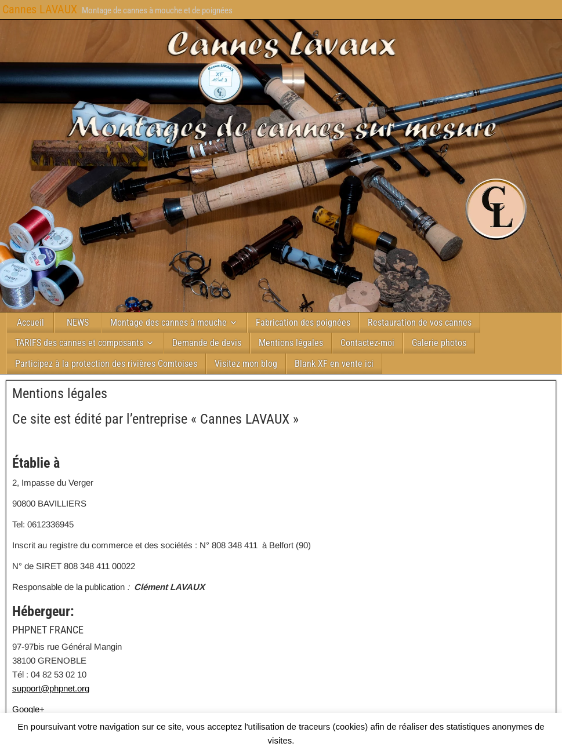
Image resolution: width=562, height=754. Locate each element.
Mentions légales (291, 342)
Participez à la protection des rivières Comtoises (106, 363)
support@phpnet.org (50, 688)
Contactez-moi (367, 342)
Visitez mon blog (246, 363)
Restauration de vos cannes (420, 322)
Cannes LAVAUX (39, 9)
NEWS (78, 322)
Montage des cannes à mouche (168, 322)
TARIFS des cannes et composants (79, 342)
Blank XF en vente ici (334, 363)
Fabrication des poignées (303, 322)
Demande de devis (206, 342)
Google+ (28, 709)
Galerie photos (439, 342)
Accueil (30, 322)
